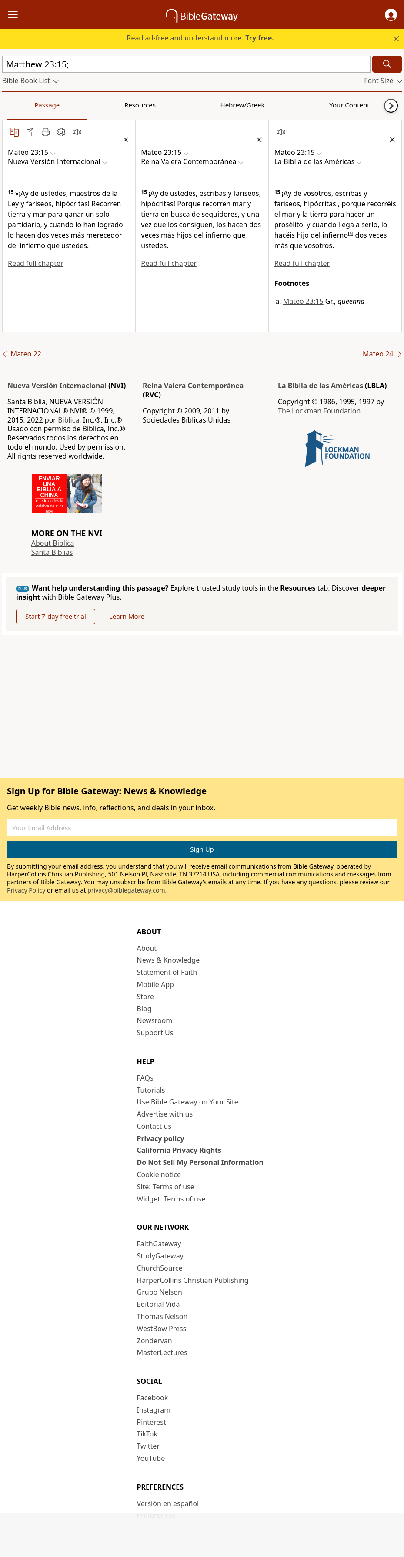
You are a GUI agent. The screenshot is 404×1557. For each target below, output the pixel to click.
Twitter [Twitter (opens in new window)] (148, 1446)
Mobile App (155, 984)
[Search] (387, 64)
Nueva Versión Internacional (57, 385)
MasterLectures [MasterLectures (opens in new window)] (162, 1352)
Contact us (154, 1126)
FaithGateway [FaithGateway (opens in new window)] (159, 1243)
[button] (391, 15)
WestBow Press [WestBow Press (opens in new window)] (162, 1328)
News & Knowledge (168, 960)
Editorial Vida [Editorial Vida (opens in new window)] (158, 1304)
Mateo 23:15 (303, 301)
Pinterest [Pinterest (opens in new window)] (151, 1422)
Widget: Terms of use (171, 1199)
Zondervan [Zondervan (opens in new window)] (154, 1341)
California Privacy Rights (179, 1150)
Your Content (172, 105)
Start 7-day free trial (55, 616)
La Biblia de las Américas (320, 385)
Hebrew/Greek (115, 105)
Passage (21, 105)
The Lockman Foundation (319, 411)
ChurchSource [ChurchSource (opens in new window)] (160, 1268)
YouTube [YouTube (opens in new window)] (151, 1458)
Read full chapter (35, 263)
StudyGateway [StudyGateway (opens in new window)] (160, 1256)
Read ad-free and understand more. (200, 38)
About (147, 948)
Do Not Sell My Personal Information (200, 1162)
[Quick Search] (186, 64)
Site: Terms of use (165, 1186)
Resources (64, 105)
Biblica (68, 420)
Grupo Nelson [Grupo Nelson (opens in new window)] (159, 1292)
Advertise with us (165, 1114)
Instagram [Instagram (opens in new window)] (154, 1410)
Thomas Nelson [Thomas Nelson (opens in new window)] (162, 1316)
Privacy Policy (26, 890)
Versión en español (168, 1503)
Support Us (155, 1032)
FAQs (145, 1078)
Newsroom (155, 1020)
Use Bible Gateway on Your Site (187, 1102)
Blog (144, 1008)
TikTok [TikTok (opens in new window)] (147, 1434)
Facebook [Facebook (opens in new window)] (152, 1398)
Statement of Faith (167, 972)
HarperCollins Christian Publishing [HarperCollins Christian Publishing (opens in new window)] (193, 1280)
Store (145, 996)
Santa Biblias (52, 552)
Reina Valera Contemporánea (193, 385)
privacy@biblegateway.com (126, 890)
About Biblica (52, 543)
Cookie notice (159, 1174)
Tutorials (151, 1090)
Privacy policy (160, 1138)
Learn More (126, 616)
